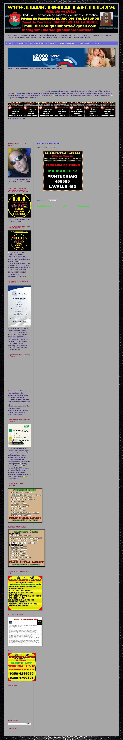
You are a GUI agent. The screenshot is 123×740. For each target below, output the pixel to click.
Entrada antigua (83, 206)
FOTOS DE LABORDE (20, 43)
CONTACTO (95, 43)
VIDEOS (8, 43)
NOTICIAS (53, 43)
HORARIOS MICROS (83, 43)
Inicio (64, 206)
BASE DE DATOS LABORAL (38, 43)
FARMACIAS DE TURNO (66, 43)
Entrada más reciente (44, 206)
